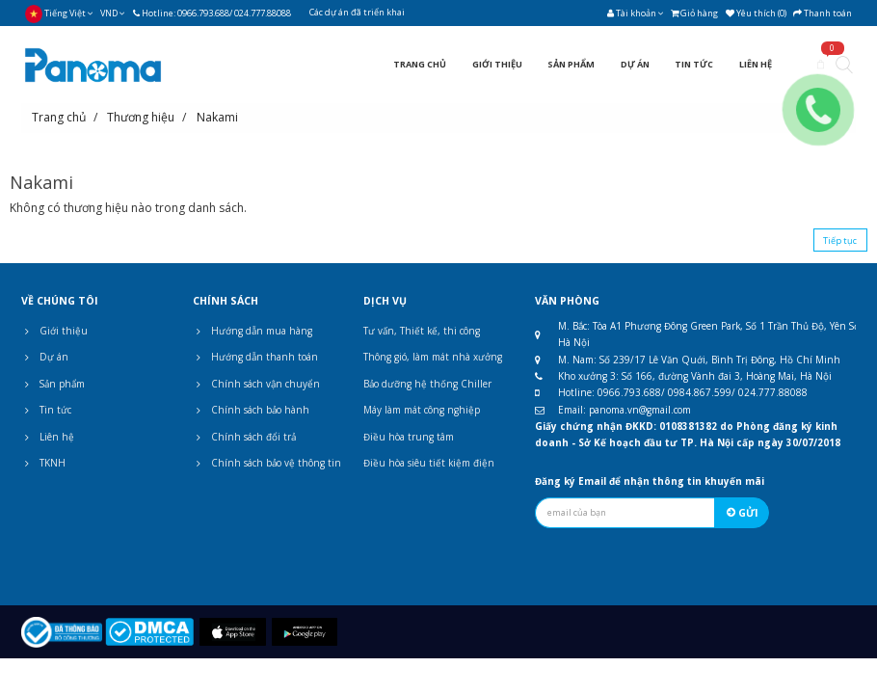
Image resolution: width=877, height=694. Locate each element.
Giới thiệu (54, 330)
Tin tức (46, 409)
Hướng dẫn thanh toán (255, 356)
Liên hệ (47, 436)
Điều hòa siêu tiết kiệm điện (428, 462)
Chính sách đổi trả (244, 436)
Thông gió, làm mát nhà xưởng (432, 356)
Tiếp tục (840, 240)
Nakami (217, 117)
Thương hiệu (140, 117)
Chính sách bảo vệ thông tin (267, 462)
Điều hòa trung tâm (408, 436)
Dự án (44, 356)
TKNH (43, 462)
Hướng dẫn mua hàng (252, 330)
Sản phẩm (53, 383)
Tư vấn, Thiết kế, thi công (421, 330)
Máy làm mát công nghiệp (421, 409)
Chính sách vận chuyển (256, 383)
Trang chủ (59, 117)
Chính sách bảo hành (251, 409)
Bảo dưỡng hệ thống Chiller (427, 383)
